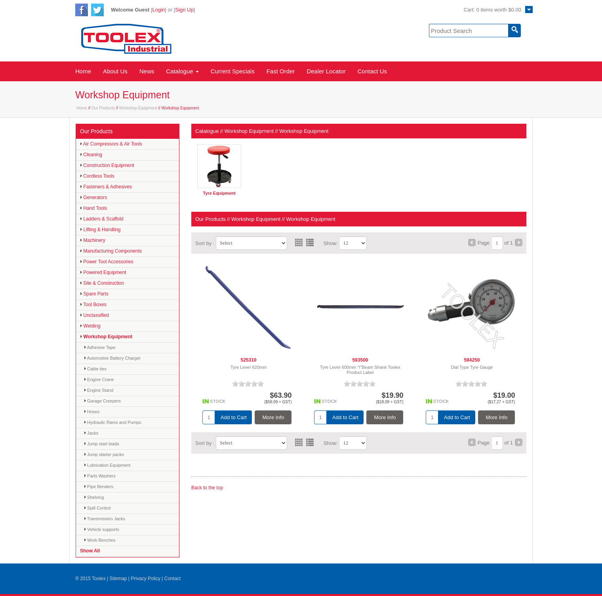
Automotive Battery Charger (112, 358)
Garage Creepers (102, 401)
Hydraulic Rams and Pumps (112, 422)
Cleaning (91, 154)
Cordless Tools (97, 176)
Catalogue (182, 71)
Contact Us (372, 71)
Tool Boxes (93, 304)
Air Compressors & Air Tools (111, 144)
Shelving (94, 497)
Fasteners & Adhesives (106, 187)
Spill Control (97, 508)
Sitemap (118, 578)
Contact (172, 578)
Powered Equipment (103, 272)
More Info (273, 417)
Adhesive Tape (99, 347)
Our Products (103, 108)
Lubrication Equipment (107, 465)
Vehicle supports (101, 529)
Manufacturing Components (111, 251)
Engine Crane (99, 379)
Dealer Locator (326, 71)
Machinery (92, 240)
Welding (90, 326)
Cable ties (95, 368)
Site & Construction (102, 283)
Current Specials (233, 71)
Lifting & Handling (100, 229)
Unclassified (94, 315)
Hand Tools (93, 208)
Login (158, 10)
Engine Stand (98, 390)
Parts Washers (100, 475)
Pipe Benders (98, 486)
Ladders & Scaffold (102, 219)
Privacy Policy (145, 578)
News (146, 71)
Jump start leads (101, 443)
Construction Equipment (107, 165)
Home (83, 71)
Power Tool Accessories (106, 261)
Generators (93, 197)
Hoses (91, 411)
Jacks (91, 433)
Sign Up (184, 10)
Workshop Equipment (138, 108)
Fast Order (281, 71)
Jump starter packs (104, 454)
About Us (115, 71)
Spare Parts (94, 294)
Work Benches (99, 540)
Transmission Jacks (104, 518)
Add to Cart (234, 417)
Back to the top (207, 488)
